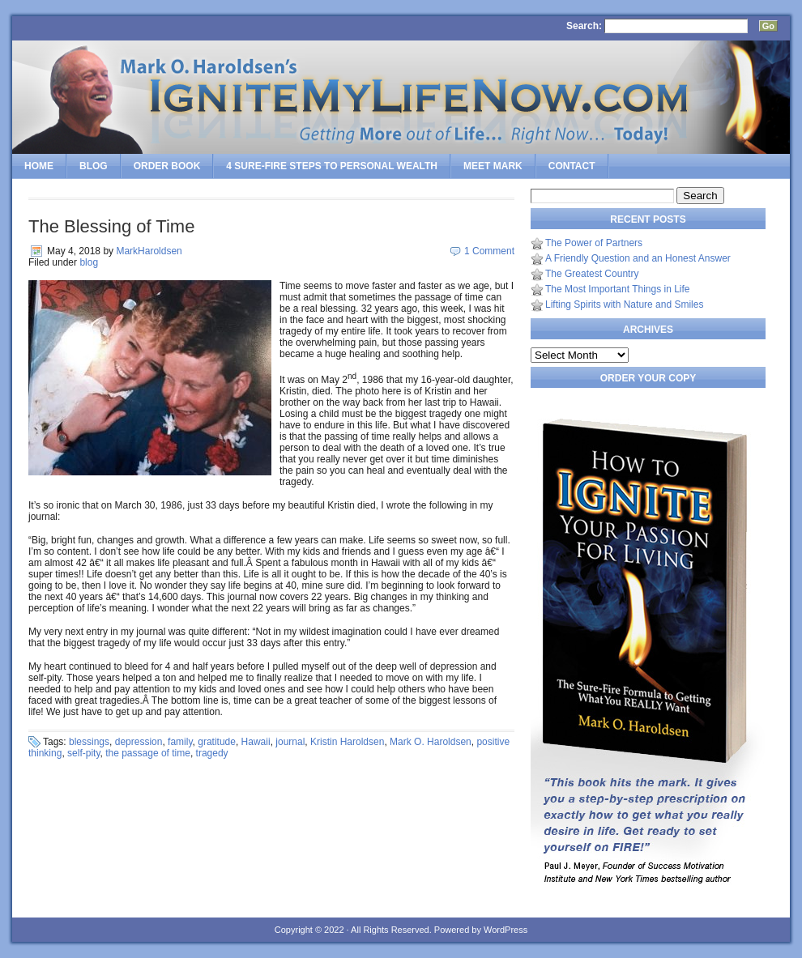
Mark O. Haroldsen (430, 741)
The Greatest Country (591, 273)
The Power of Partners (593, 243)
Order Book (167, 166)
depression (139, 741)
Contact (571, 166)
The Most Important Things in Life (617, 289)
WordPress (505, 930)
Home (38, 166)
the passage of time (147, 753)
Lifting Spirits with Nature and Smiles (624, 304)
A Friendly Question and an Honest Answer (638, 258)
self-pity (83, 753)
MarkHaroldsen (148, 251)
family (180, 741)
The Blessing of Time (111, 226)
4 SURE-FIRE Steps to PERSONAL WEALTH (331, 166)
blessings (89, 741)
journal (290, 741)
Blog (93, 166)
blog (88, 262)
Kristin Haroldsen (347, 741)
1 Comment (489, 251)
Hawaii (256, 741)
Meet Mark (493, 166)
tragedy (212, 753)
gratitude (217, 741)
